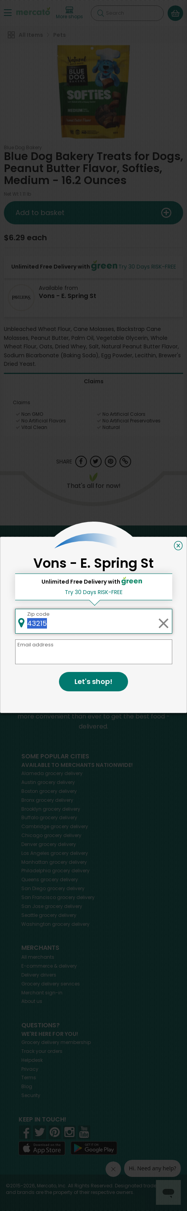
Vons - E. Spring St (67, 295)
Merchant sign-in (41, 992)
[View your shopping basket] (175, 13)
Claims (94, 381)
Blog (26, 1086)
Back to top (93, 533)
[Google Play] (94, 1148)
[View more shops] (69, 13)
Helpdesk (32, 1060)
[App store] (42, 1148)
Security (30, 1095)
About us (31, 1001)
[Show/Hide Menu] (8, 12)
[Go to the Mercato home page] (33, 11)
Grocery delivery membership (56, 1042)
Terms (28, 1077)
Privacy (29, 1069)
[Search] (127, 13)
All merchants (37, 957)
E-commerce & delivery (49, 966)
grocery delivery (52, 773)
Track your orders (41, 1051)
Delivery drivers (38, 975)
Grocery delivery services (50, 983)
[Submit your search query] (100, 13)
